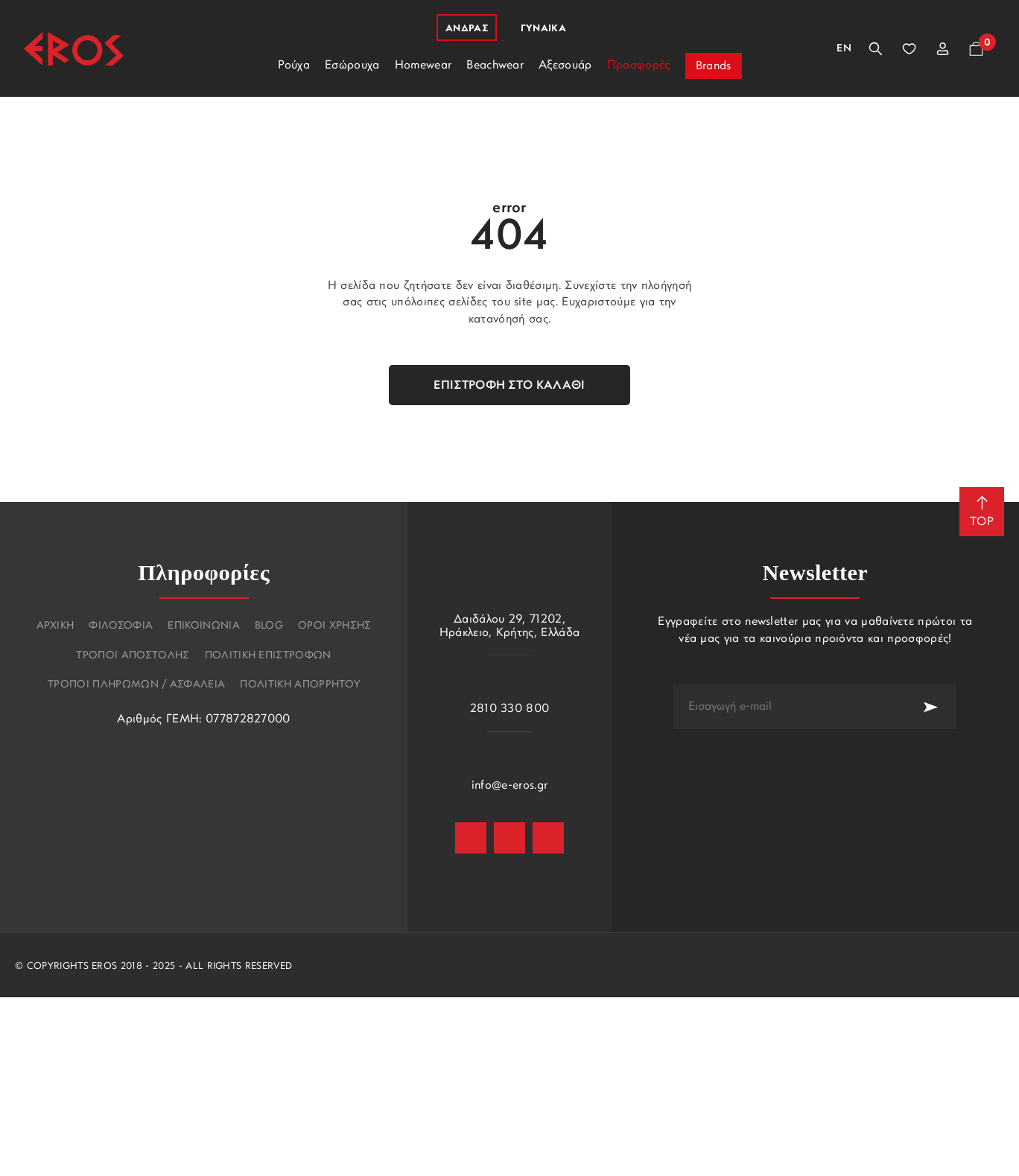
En (844, 48)
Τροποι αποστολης (132, 656)
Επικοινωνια (204, 626)
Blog (269, 626)
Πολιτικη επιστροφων (268, 656)
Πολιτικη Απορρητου (300, 685)
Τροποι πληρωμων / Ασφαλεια (136, 685)
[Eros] (73, 48)
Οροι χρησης (335, 626)
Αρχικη (55, 626)
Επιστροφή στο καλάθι (509, 386)
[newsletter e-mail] (788, 706)
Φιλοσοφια (121, 626)
